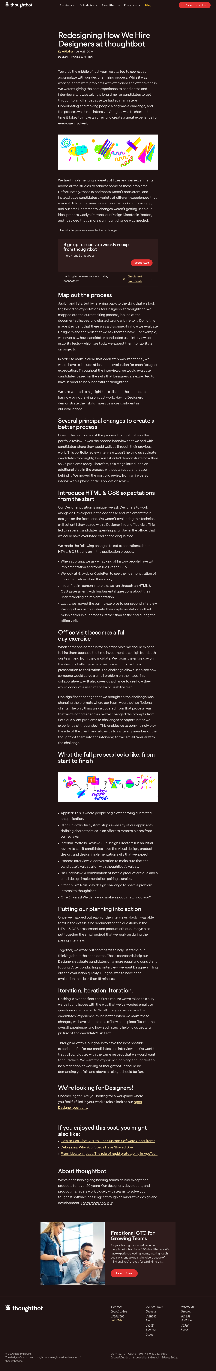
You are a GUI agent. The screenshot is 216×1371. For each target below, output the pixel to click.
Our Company (155, 1306)
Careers (151, 1311)
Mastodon (187, 1306)
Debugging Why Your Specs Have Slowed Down (98, 1147)
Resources (132, 5)
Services (67, 5)
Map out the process (85, 294)
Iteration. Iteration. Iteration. (95, 990)
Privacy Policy (170, 1357)
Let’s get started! (194, 5)
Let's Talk (116, 1320)
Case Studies (111, 5)
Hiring (88, 57)
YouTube (186, 1320)
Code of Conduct (120, 1357)
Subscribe (141, 262)
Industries (88, 5)
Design (63, 57)
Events (150, 1325)
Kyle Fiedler (65, 51)
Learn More (124, 1273)
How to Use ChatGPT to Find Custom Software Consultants (108, 1141)
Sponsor (151, 1329)
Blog (148, 5)
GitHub (185, 1316)
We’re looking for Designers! (95, 1087)
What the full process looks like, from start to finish (106, 757)
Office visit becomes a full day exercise (92, 635)
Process (76, 57)
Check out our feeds (132, 279)
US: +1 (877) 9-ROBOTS (123, 1354)
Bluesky (186, 1311)
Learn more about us (97, 1203)
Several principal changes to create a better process (106, 423)
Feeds (185, 1329)
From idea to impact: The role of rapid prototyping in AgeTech (109, 1153)
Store (149, 1334)
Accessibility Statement (146, 1357)
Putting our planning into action (99, 908)
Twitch (185, 1325)
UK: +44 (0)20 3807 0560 (153, 1354)
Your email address (80, 255)
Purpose (151, 1316)
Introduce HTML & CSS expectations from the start (106, 495)
